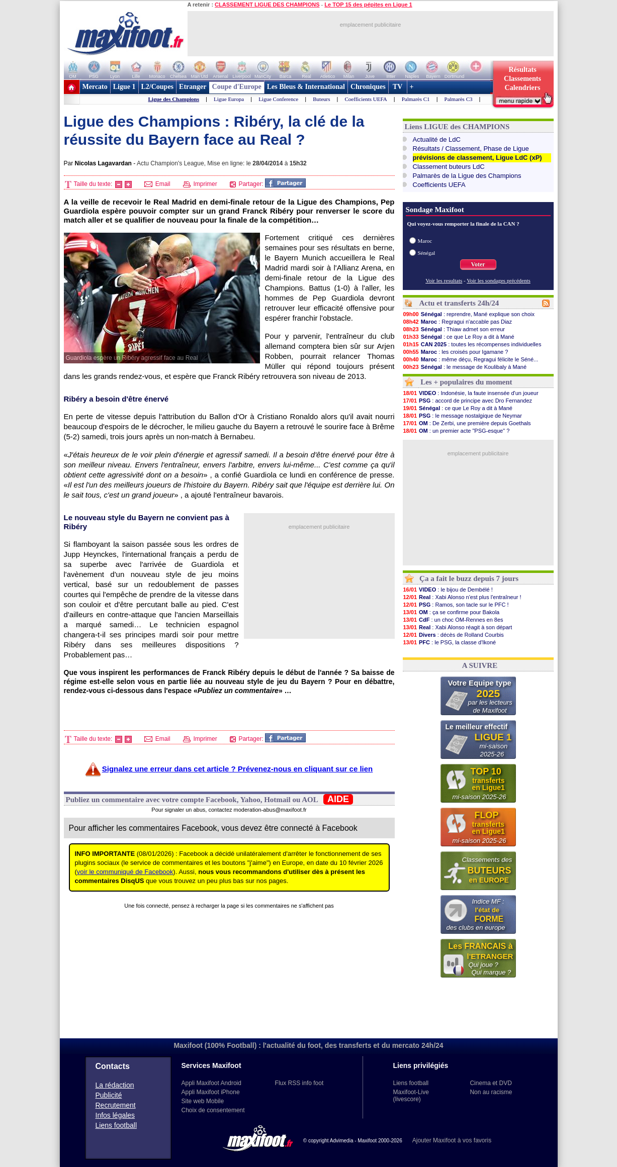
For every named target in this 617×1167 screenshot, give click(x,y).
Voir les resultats (443, 280)
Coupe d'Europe (236, 86)
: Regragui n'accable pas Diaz (457, 322)
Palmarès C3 (459, 99)
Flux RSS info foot (299, 1083)
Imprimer (200, 183)
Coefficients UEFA (365, 99)
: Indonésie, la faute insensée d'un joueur (471, 393)
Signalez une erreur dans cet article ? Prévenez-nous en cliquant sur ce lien (237, 768)
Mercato (95, 86)
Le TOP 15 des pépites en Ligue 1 (368, 5)
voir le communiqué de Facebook (125, 872)
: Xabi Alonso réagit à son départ (457, 627)
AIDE (338, 799)
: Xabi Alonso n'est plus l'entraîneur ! (462, 597)
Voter (478, 264)
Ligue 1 (124, 86)
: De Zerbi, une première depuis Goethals (467, 423)
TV (397, 86)
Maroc (425, 241)
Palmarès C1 (416, 99)
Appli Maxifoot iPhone (211, 1092)
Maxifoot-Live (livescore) (411, 1096)
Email (157, 183)
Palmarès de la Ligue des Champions (467, 175)
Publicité (109, 1095)
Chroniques (368, 86)
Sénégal (426, 253)
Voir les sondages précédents (499, 280)
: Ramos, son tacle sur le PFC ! (456, 605)
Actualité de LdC (437, 139)
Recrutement (116, 1105)
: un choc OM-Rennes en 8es (453, 620)
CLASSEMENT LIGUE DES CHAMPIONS (267, 5)
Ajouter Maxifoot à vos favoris (451, 1140)
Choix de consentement (213, 1110)
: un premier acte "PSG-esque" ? (456, 431)
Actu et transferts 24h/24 (459, 303)
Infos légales (115, 1115)
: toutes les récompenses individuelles (472, 344)
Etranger (192, 86)
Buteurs (321, 99)
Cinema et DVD (490, 1083)
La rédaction (115, 1085)
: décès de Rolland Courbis (453, 635)
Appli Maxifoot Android (211, 1083)
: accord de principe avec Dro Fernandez (468, 401)
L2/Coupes (157, 86)
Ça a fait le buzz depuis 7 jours (468, 578)
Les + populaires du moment (466, 382)
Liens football (116, 1125)
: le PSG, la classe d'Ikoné (449, 642)
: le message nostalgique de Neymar (462, 416)
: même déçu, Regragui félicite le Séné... (471, 359)
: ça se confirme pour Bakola (451, 612)
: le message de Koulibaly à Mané (465, 367)
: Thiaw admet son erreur (454, 329)
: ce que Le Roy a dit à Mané (458, 337)
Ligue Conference (278, 99)
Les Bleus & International (306, 86)
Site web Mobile (203, 1101)
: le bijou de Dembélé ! (448, 590)
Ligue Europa (229, 99)
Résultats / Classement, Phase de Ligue (471, 148)
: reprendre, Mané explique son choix (469, 314)
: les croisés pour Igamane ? (455, 352)
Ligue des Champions (173, 99)
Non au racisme (491, 1092)
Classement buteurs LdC (449, 166)
